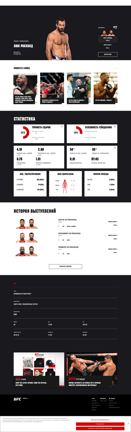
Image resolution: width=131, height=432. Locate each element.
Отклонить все (100, 424)
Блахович (63, 234)
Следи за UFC (105, 6)
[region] (65, 424)
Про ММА (94, 401)
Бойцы (27, 6)
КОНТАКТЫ (103, 398)
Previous (114, 68)
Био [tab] (15, 283)
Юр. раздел (112, 398)
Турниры (12, 6)
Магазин (114, 6)
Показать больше (65, 266)
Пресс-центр (103, 401)
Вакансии (94, 407)
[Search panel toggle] (118, 6)
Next (116, 68)
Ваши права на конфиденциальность (100, 419)
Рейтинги (20, 6)
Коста (61, 220)
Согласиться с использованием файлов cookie (100, 428)
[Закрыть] (128, 424)
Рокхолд (72, 220)
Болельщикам (95, 6)
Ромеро (62, 248)
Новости (34, 6)
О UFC (93, 398)
